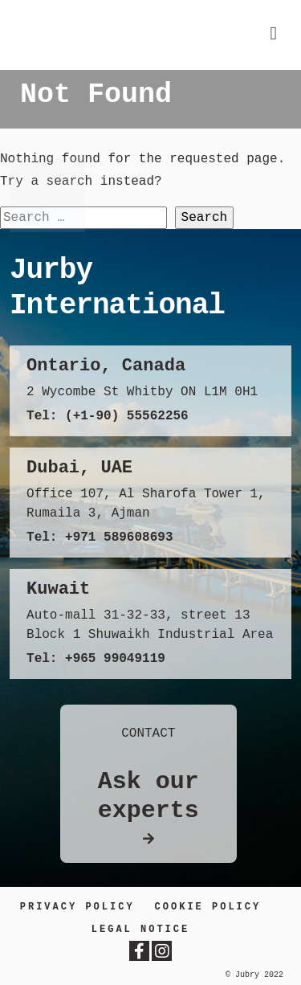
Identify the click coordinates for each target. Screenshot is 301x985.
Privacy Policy (77, 907)
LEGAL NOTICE (140, 929)
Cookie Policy (208, 907)
